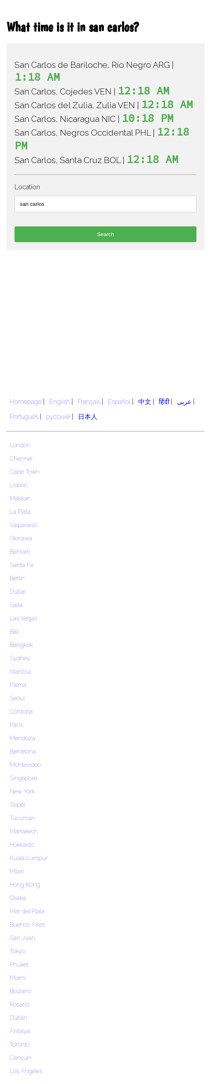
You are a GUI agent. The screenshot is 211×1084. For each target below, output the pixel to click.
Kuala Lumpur (29, 857)
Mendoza (22, 738)
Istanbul (20, 671)
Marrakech (24, 831)
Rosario (19, 1004)
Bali (14, 631)
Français (89, 402)
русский (58, 417)
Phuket (19, 964)
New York (22, 791)
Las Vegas (23, 618)
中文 (144, 402)
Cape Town (25, 471)
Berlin (17, 578)
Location (27, 187)
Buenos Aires (27, 924)
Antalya (20, 1030)
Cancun (20, 1057)
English (59, 402)
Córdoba (21, 711)
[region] (105, 321)
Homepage (26, 402)
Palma (18, 684)
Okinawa (21, 538)
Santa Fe (22, 564)
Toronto (20, 1044)
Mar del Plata (27, 911)
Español (119, 402)
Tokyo (17, 951)
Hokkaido (22, 844)
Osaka (18, 897)
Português (24, 417)
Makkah (20, 498)
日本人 (87, 417)
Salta (16, 604)
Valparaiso (23, 524)
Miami (18, 977)
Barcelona (23, 751)
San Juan (22, 937)
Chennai (21, 458)
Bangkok (21, 644)
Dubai (17, 591)
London (20, 445)
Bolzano (20, 991)
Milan (17, 871)
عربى (184, 402)
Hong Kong (25, 884)
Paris (16, 724)
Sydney (20, 658)
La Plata (20, 511)
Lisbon (18, 484)
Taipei (17, 804)
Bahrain (20, 551)
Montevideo (25, 764)
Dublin (18, 1017)
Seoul (17, 698)
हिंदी (164, 402)
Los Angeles (26, 1070)
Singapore (23, 777)
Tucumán (22, 817)
